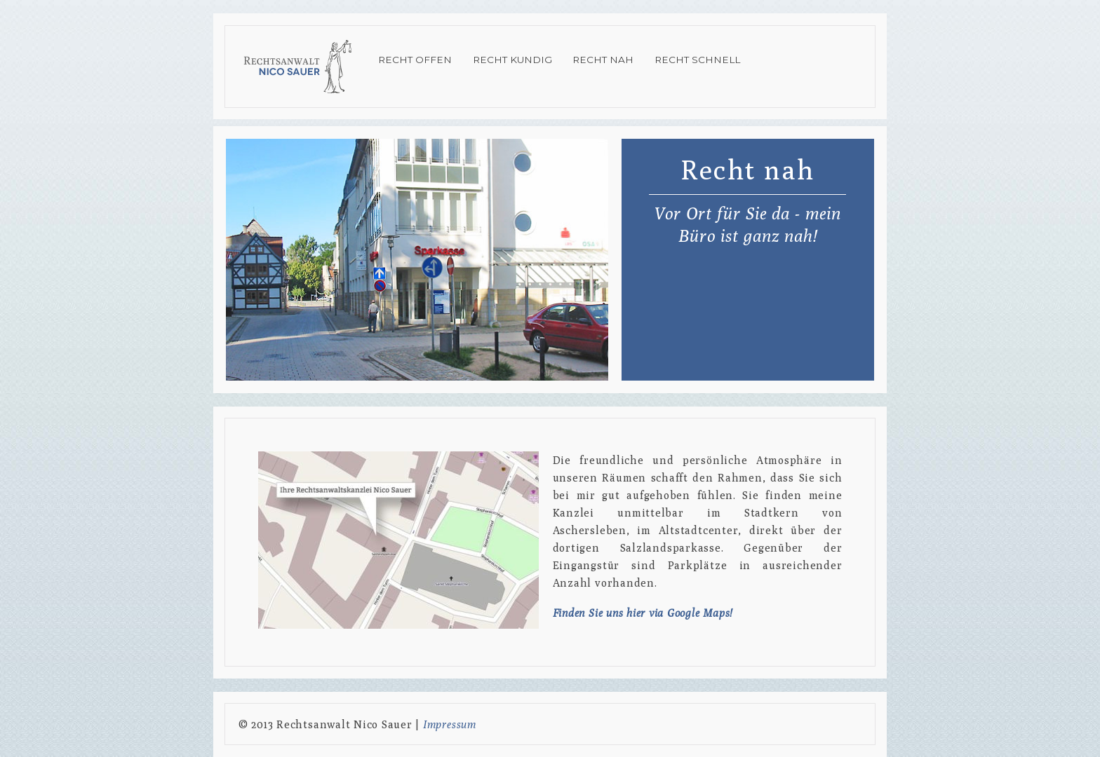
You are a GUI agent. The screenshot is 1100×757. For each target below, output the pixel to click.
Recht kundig (512, 59)
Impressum (449, 724)
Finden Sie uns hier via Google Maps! (642, 612)
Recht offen (415, 59)
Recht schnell (697, 59)
